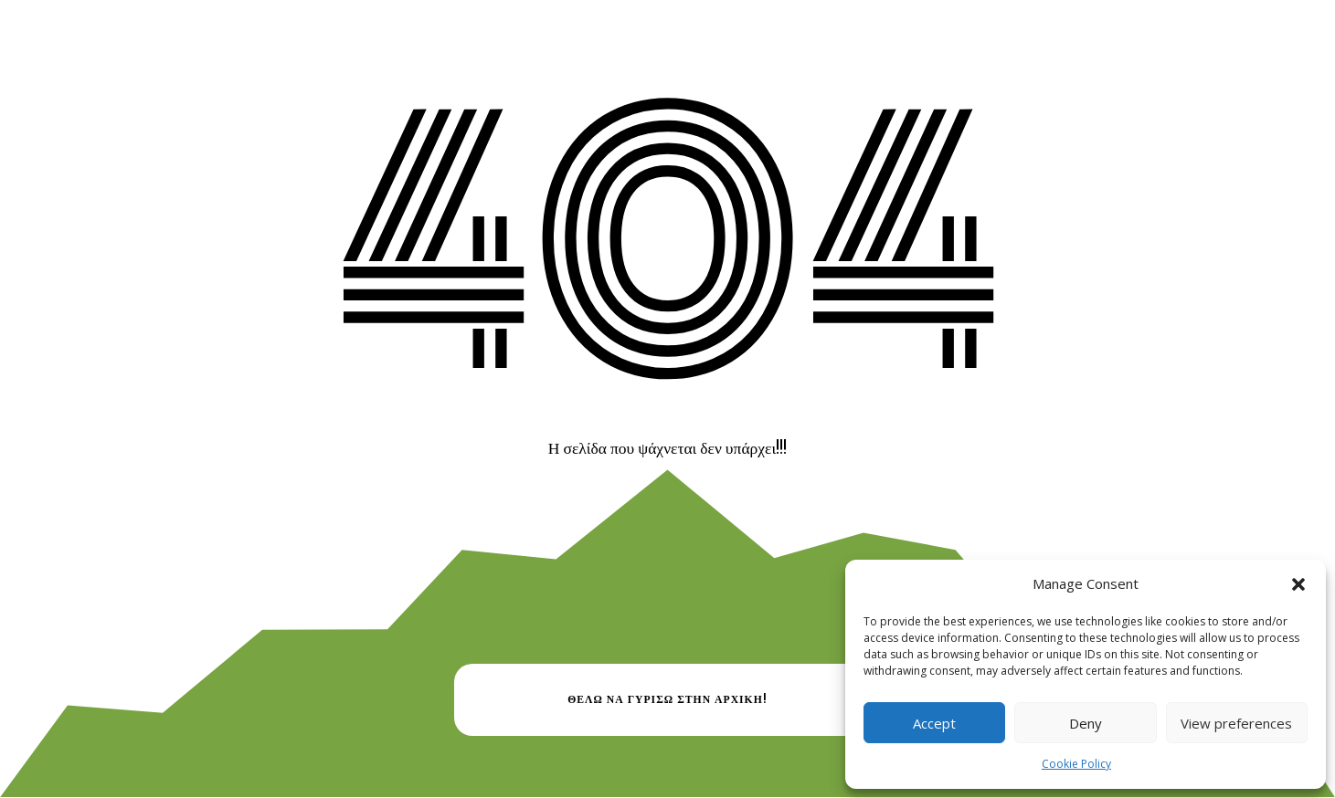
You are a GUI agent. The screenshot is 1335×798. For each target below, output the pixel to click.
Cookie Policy (1076, 764)
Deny (1085, 723)
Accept (934, 723)
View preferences (1236, 723)
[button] (1298, 584)
